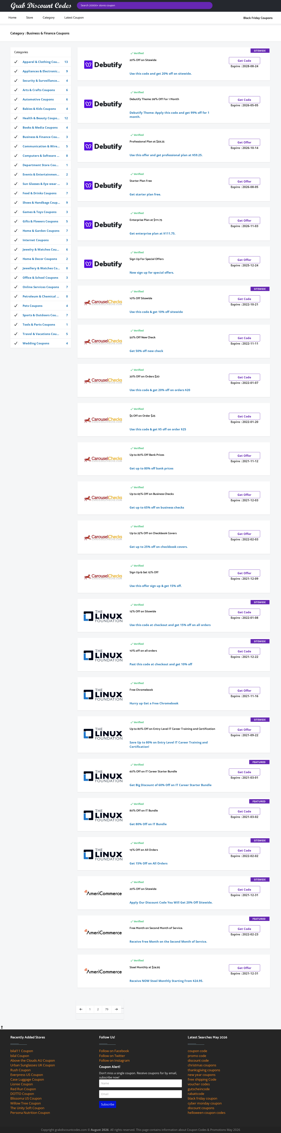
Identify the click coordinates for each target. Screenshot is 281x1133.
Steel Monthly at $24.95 (145, 967)
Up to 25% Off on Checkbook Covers (153, 533)
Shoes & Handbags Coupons (41, 202)
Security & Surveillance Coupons (42, 80)
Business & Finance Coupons (41, 137)
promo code (197, 1055)
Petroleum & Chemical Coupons (41, 296)
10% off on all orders (143, 650)
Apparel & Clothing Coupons (41, 61)
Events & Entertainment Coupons (42, 174)
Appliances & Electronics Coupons (42, 71)
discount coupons (201, 1108)
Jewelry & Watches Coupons (41, 249)
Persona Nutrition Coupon (30, 1112)
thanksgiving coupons (204, 1070)
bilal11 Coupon (21, 1051)
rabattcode (196, 1093)
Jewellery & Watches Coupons (41, 268)
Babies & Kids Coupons (41, 108)
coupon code (197, 1051)
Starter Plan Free (141, 180)
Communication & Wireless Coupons (42, 146)
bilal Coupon (19, 1055)
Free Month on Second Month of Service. (156, 928)
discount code (198, 1060)
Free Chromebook (141, 689)
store (29, 17)
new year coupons (201, 1074)
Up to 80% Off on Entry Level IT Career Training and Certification (172, 728)
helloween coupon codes (206, 1112)
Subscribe (107, 1104)
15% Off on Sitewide (143, 611)
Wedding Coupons (41, 343)
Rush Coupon (20, 1070)
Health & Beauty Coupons (41, 118)
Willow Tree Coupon (25, 1103)
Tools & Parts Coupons (41, 324)
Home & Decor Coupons (41, 258)
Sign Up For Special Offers (147, 259)
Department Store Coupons (41, 165)
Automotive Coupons (41, 99)
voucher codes (199, 1084)
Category (49, 17)
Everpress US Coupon (26, 1074)
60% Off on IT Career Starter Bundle (153, 771)
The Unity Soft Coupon (27, 1108)
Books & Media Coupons (41, 127)
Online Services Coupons (41, 287)
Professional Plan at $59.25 (147, 141)
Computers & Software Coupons (41, 155)
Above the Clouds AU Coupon (32, 1060)
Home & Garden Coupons (41, 230)
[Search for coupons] (145, 5)
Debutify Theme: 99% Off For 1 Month (154, 99)
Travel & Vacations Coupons (41, 334)
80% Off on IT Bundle (144, 810)
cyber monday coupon (205, 1103)
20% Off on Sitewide (143, 60)
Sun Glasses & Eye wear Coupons (42, 183)
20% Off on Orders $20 (144, 376)
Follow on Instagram (114, 1060)
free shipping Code (202, 1079)
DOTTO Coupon (22, 1093)
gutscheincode (199, 1089)
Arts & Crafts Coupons (41, 90)
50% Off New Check (143, 337)
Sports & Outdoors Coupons (41, 315)
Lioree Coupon (21, 1084)
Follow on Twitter (112, 1055)
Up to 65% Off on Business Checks (152, 494)
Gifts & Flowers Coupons (41, 221)
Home (12, 17)
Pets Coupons (41, 305)
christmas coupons (202, 1065)
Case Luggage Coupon (27, 1079)
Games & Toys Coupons (41, 212)
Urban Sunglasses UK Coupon (32, 1065)
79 (106, 1009)
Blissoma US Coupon (26, 1098)
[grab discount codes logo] (40, 6)
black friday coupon (202, 1098)
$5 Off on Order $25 (142, 415)
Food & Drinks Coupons (41, 193)
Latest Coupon (74, 17)
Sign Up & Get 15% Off (144, 572)
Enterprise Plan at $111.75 (146, 220)
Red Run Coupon (23, 1089)
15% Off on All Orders (144, 849)
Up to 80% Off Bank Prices (147, 454)
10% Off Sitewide (141, 298)
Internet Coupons (41, 240)
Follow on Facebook (114, 1051)
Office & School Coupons (41, 277)
